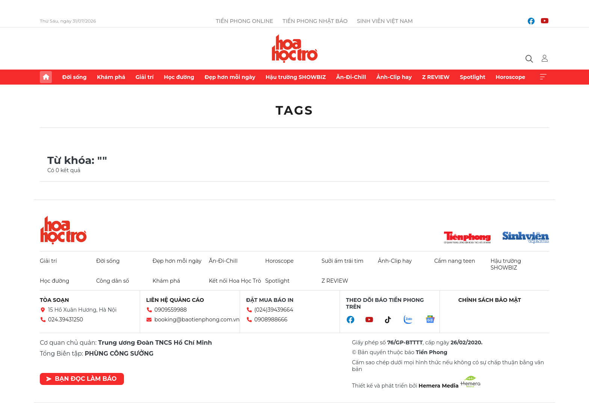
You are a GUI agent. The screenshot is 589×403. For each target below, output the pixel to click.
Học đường (179, 77)
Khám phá (111, 77)
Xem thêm (543, 77)
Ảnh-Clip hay (394, 77)
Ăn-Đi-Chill (351, 77)
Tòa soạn (54, 300)
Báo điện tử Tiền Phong (294, 48)
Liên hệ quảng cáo (175, 300)
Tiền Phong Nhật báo (314, 21)
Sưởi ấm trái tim (343, 261)
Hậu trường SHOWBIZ (296, 77)
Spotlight (472, 77)
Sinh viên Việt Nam (385, 21)
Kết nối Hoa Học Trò (235, 280)
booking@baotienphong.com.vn (197, 319)
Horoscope (511, 77)
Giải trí (145, 77)
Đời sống (74, 77)
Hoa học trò (63, 230)
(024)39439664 (273, 309)
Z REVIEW (436, 77)
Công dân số (112, 280)
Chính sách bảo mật (489, 300)
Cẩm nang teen (454, 261)
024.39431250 (65, 319)
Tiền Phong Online (244, 21)
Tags (295, 110)
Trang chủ (46, 77)
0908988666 (270, 319)
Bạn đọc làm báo (81, 378)
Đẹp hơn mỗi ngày (229, 77)
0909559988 (170, 309)
